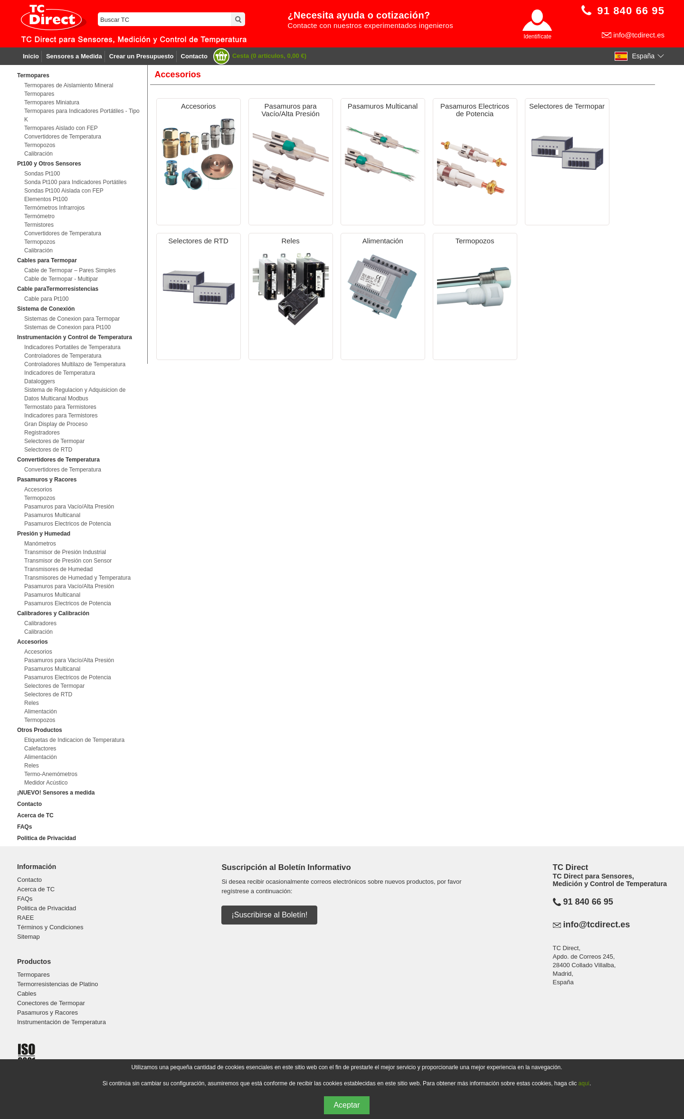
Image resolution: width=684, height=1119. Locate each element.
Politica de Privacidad (46, 838)
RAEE (25, 917)
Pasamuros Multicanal (52, 515)
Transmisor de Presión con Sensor (68, 560)
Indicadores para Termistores (61, 415)
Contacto (194, 56)
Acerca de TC (35, 815)
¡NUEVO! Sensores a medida (56, 792)
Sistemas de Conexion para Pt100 (67, 327)
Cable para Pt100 (46, 299)
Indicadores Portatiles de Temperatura (72, 347)
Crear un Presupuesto (141, 56)
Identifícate (537, 36)
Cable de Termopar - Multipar (61, 279)
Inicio (31, 56)
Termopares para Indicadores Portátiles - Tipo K (82, 115)
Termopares (39, 94)
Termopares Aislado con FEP (61, 128)
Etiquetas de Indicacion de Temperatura (74, 740)
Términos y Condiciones (50, 927)
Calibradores (40, 623)
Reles (31, 703)
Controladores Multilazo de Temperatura (74, 364)
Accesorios (38, 489)
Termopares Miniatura (51, 102)
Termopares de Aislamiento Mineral (68, 85)
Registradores (42, 432)
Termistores (39, 225)
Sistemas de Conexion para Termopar (72, 318)
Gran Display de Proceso (55, 424)
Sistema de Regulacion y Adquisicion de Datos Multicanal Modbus (74, 394)
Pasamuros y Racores (47, 1012)
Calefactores (40, 748)
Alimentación (40, 711)
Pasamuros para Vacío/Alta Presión (69, 506)
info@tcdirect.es (639, 35)
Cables (26, 993)
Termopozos (39, 145)
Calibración (38, 153)
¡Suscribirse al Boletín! (269, 915)
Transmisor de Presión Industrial (65, 552)
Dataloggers (39, 381)
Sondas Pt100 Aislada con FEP (64, 190)
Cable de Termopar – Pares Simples (70, 270)
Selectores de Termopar (54, 441)
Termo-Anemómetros (50, 774)
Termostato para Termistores (60, 407)
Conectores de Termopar (51, 1003)
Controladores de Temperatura (63, 355)
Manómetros (40, 543)
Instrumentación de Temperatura (61, 1022)
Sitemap (28, 936)
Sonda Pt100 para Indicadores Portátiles (75, 182)
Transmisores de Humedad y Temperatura (77, 577)
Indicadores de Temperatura (59, 373)
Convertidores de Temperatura (62, 136)
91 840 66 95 (588, 901)
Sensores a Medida (74, 56)
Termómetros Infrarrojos (54, 207)
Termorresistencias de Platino (57, 984)
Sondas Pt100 (42, 173)
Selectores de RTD (48, 449)
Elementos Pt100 (45, 199)
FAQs (24, 826)
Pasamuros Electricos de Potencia (67, 523)
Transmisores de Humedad (58, 569)
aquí (584, 1083)
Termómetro (39, 216)
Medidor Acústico (45, 782)
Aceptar (346, 1105)
